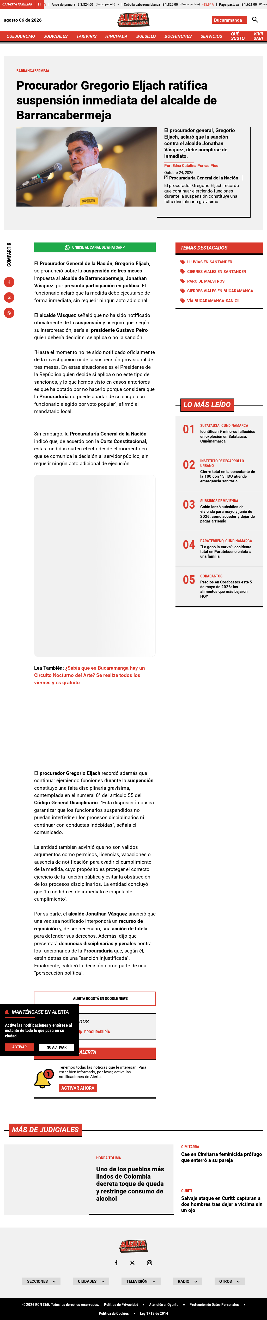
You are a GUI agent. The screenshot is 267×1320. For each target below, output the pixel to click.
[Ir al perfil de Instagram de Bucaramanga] (149, 1262)
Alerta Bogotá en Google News (95, 998)
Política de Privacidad (121, 1304)
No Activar (56, 1047)
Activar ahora (77, 1088)
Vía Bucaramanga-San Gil (213, 300)
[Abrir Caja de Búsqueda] (255, 20)
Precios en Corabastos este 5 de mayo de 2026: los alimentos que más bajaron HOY (226, 589)
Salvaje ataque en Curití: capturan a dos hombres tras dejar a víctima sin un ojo (222, 1203)
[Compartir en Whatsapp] (9, 313)
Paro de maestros (205, 281)
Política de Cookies (114, 1313)
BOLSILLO (146, 36)
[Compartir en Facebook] (9, 282)
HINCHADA (116, 36)
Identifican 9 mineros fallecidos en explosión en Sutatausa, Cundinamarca (227, 436)
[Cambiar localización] (229, 20)
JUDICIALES (56, 36)
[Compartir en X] (9, 297)
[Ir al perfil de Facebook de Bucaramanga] (116, 1262)
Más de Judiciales (45, 1129)
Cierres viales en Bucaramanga (220, 291)
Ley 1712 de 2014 (154, 1313)
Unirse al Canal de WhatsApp (95, 247)
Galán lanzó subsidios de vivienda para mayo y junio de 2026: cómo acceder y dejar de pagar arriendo (227, 514)
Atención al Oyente (163, 1304)
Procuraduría (94, 1031)
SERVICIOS (211, 36)
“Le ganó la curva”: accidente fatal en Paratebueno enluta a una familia (225, 552)
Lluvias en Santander (209, 262)
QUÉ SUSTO (238, 36)
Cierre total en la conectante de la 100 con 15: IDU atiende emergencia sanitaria (227, 476)
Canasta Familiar (17, 4)
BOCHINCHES (178, 36)
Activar (19, 1047)
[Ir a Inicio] (133, 20)
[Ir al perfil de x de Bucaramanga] (132, 1262)
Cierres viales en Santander (216, 271)
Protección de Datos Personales (214, 1304)
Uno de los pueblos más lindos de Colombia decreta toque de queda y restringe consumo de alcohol (130, 1183)
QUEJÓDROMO (21, 36)
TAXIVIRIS (86, 36)
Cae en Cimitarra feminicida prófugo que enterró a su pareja (221, 1157)
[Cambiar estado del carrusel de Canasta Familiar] (39, 4)
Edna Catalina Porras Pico (195, 165)
